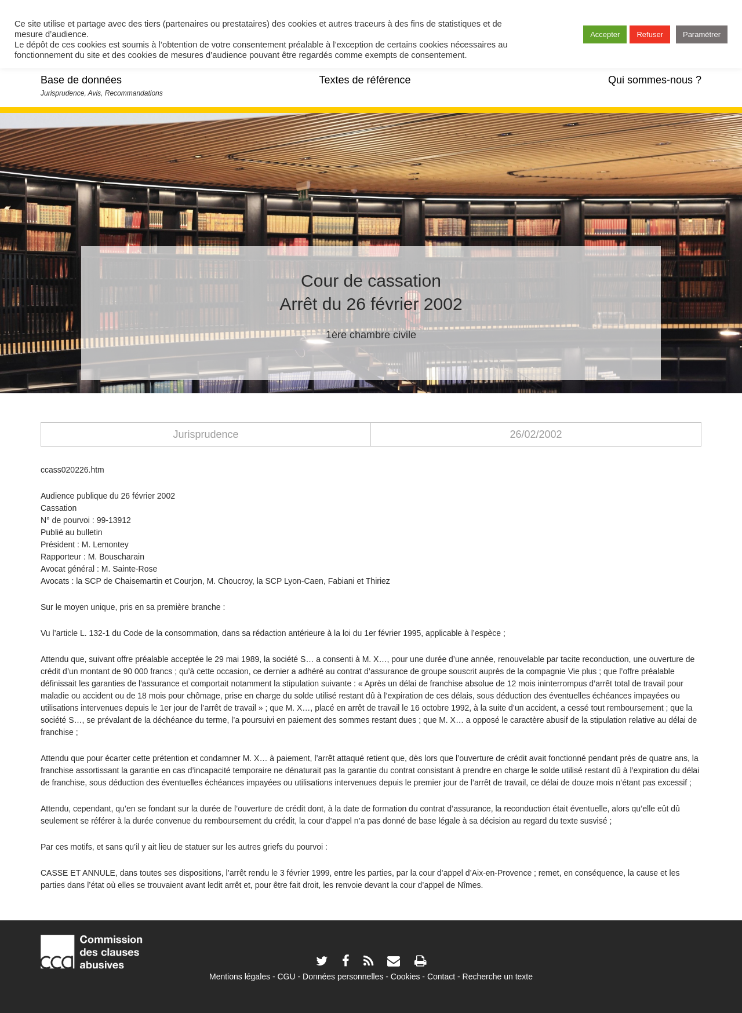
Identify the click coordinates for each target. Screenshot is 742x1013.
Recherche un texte (498, 976)
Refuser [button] (649, 34)
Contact (441, 976)
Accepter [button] (605, 34)
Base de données (81, 80)
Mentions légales (239, 976)
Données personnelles (343, 976)
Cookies (405, 976)
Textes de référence (364, 80)
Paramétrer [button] (702, 34)
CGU (287, 976)
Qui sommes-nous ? (654, 80)
